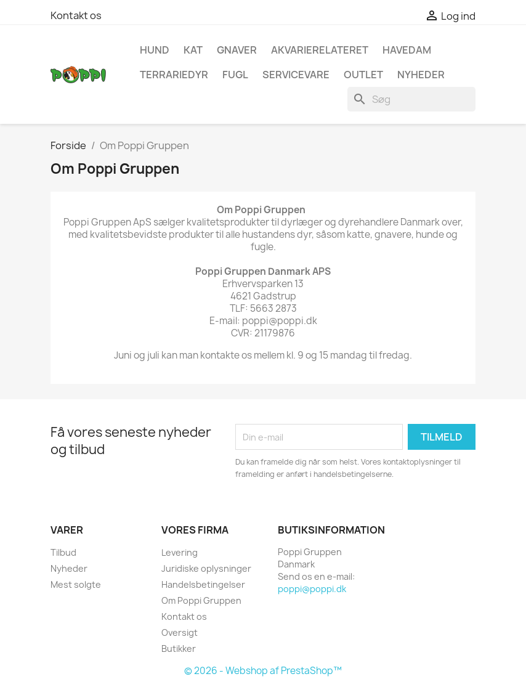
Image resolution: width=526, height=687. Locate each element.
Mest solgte (76, 584)
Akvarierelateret (319, 50)
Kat (193, 50)
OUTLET (363, 74)
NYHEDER (421, 74)
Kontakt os (76, 15)
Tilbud (63, 552)
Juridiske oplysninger (206, 568)
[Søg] (411, 99)
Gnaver (237, 50)
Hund (154, 50)
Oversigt (179, 632)
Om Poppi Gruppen (201, 600)
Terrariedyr (174, 74)
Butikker (178, 648)
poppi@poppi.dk (312, 589)
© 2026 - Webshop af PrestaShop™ (263, 670)
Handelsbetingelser (203, 584)
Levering (179, 552)
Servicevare (296, 74)
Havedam (406, 50)
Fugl (235, 74)
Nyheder (69, 568)
